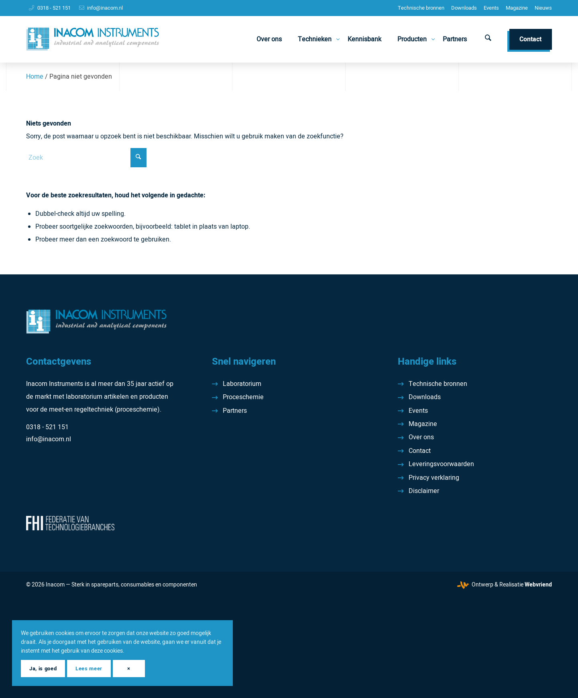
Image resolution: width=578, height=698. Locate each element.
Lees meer (88, 668)
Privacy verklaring (434, 478)
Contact (420, 451)
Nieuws (543, 8)
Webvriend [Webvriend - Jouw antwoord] (538, 584)
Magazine (517, 8)
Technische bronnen (421, 8)
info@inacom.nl (105, 8)
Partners (235, 411)
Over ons (421, 437)
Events (491, 8)
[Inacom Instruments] (92, 39)
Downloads (464, 8)
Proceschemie (243, 397)
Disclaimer (424, 491)
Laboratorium (242, 384)
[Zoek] (488, 39)
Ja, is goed (43, 668)
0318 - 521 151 (54, 8)
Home (34, 76)
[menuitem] (421, 8)
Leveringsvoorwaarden (441, 464)
